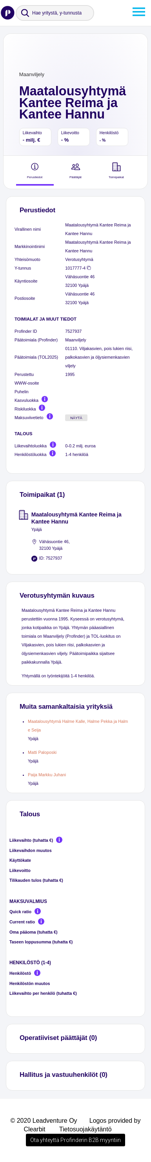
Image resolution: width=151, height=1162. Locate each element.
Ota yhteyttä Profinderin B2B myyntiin (75, 1140)
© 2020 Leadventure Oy (43, 1120)
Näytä (76, 418)
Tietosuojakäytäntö (85, 1129)
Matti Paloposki (42, 752)
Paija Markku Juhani (47, 774)
